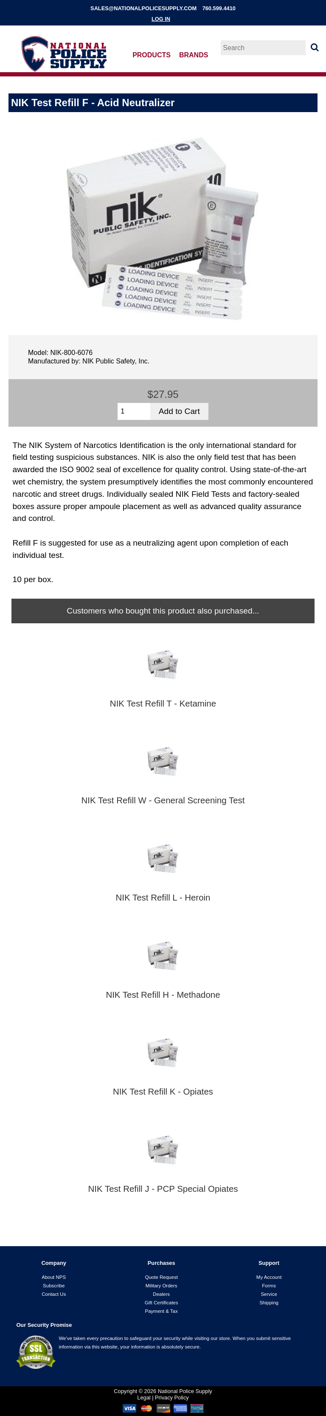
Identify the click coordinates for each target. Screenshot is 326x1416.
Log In (161, 19)
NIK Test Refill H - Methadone (163, 995)
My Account (269, 1277)
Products (151, 55)
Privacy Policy (172, 1397)
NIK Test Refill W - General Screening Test (163, 800)
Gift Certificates (161, 1302)
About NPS (54, 1277)
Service (269, 1294)
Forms (269, 1285)
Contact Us (54, 1294)
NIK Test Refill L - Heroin (163, 897)
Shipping (268, 1302)
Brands (193, 55)
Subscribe (54, 1285)
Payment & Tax (161, 1311)
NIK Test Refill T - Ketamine (163, 703)
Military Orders (161, 1285)
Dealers (161, 1294)
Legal (143, 1397)
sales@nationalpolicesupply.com (143, 8)
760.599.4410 (219, 8)
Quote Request (161, 1277)
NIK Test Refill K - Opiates (163, 1091)
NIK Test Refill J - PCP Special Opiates (163, 1189)
